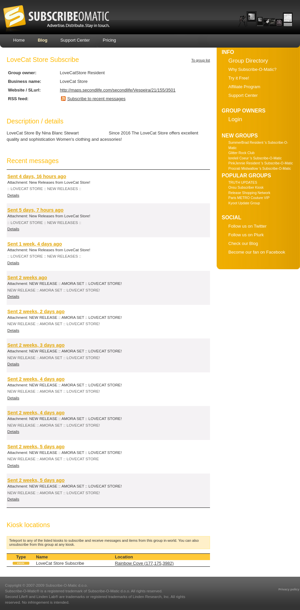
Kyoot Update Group (244, 203)
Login (235, 119)
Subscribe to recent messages (96, 98)
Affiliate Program (244, 86)
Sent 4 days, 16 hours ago (36, 176)
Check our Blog (243, 243)
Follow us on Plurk (246, 234)
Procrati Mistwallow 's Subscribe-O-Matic (259, 168)
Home (19, 40)
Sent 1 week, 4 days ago (34, 244)
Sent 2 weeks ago (27, 277)
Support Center (75, 40)
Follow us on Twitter (247, 226)
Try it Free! (238, 78)
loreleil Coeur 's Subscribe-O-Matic (255, 158)
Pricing (109, 40)
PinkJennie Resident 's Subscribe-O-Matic (260, 163)
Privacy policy (288, 589)
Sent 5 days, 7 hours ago (35, 210)
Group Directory (248, 61)
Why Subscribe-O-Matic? (252, 69)
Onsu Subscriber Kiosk (246, 187)
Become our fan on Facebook (256, 252)
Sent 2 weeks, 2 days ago (36, 311)
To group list (200, 60)
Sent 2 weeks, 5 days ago (36, 446)
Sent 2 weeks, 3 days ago (36, 345)
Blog (42, 40)
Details (13, 195)
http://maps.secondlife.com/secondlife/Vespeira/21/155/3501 (118, 90)
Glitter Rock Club (241, 153)
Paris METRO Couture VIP (249, 198)
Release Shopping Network (249, 193)
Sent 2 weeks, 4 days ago (36, 379)
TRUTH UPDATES (242, 182)
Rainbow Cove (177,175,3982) (144, 563)
